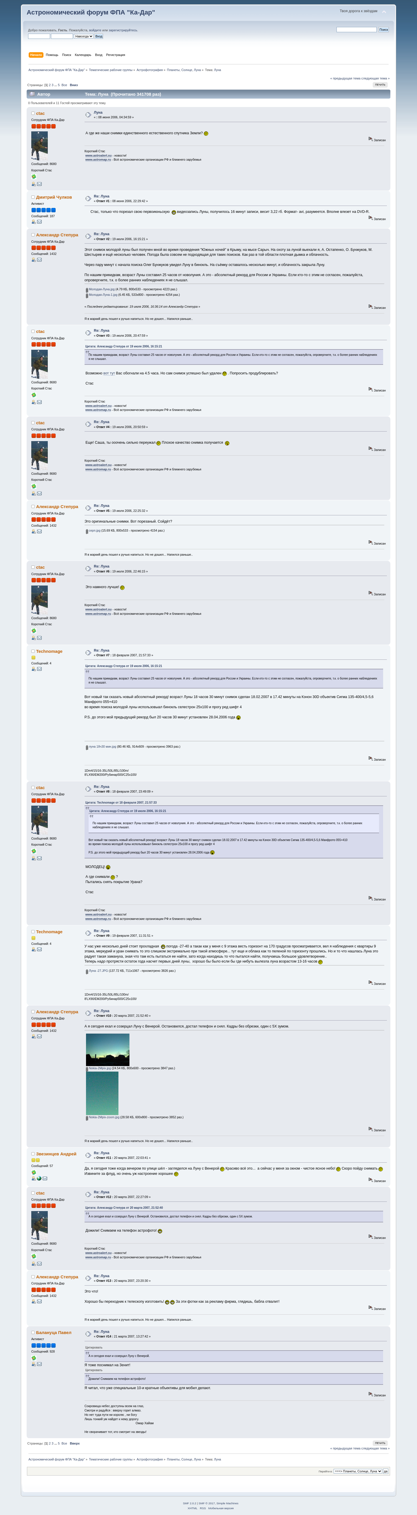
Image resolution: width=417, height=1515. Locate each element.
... (56, 85)
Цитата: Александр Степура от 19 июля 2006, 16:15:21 (123, 346)
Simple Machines (227, 1503)
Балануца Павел (54, 1332)
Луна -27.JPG (97, 970)
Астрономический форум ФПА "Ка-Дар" (91, 12)
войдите (95, 30)
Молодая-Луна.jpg (100, 289)
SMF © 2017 (207, 1503)
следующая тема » (375, 78)
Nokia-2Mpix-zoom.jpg (102, 1117)
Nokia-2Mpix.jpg (98, 1068)
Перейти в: (325, 1471)
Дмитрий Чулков (54, 197)
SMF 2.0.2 (189, 1503)
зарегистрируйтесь (123, 30)
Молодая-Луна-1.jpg (101, 294)
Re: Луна (101, 196)
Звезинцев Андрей (56, 1153)
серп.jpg (93, 530)
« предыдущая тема (345, 78)
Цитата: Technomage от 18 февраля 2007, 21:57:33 (121, 802)
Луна (98, 112)
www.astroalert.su (98, 155)
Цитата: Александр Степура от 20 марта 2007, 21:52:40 (124, 1207)
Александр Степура (57, 234)
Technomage (49, 651)
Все (64, 85)
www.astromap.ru (98, 159)
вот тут (109, 373)
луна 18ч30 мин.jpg (101, 746)
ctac (40, 113)
